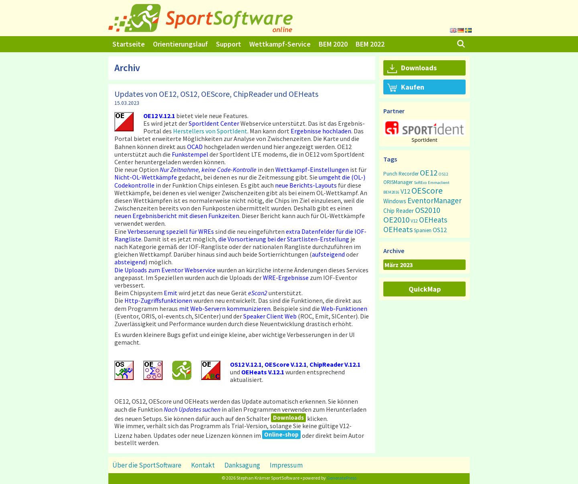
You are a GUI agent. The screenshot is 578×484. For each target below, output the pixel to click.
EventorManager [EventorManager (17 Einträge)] (434, 200)
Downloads (288, 417)
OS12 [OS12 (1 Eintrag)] (443, 174)
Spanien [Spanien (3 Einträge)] (422, 230)
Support (228, 44)
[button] (424, 128)
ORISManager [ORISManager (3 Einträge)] (398, 182)
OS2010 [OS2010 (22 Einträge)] (427, 210)
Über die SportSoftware (146, 465)
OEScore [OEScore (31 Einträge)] (427, 190)
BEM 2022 (370, 44)
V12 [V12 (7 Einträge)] (405, 191)
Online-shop (281, 434)
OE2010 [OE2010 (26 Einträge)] (396, 219)
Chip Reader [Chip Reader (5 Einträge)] (398, 210)
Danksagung (242, 465)
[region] (424, 131)
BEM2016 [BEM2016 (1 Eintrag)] (391, 192)
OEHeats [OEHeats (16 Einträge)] (433, 220)
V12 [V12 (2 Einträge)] (414, 221)
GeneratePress (341, 478)
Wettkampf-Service (280, 44)
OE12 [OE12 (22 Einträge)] (429, 172)
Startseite (128, 44)
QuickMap (425, 289)
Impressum (286, 465)
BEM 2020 (333, 44)
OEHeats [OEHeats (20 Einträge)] (398, 229)
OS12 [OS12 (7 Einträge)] (440, 230)
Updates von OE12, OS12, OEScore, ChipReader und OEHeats (216, 94)
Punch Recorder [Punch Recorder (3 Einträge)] (401, 173)
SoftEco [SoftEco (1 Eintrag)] (420, 182)
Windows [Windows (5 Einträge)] (394, 201)
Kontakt (203, 465)
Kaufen (405, 87)
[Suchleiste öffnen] (461, 44)
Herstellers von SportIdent (210, 131)
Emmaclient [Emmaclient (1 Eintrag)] (439, 182)
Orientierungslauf (180, 44)
